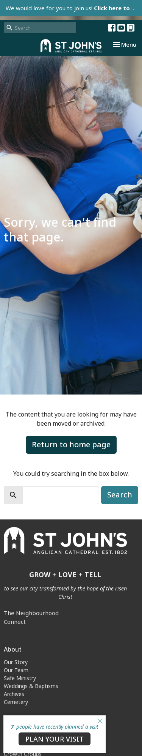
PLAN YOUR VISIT (54, 738)
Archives (14, 694)
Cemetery (16, 701)
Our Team (16, 670)
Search (119, 494)
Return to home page (71, 444)
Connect (15, 621)
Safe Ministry (20, 678)
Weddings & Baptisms (31, 686)
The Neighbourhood (31, 613)
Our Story (16, 662)
